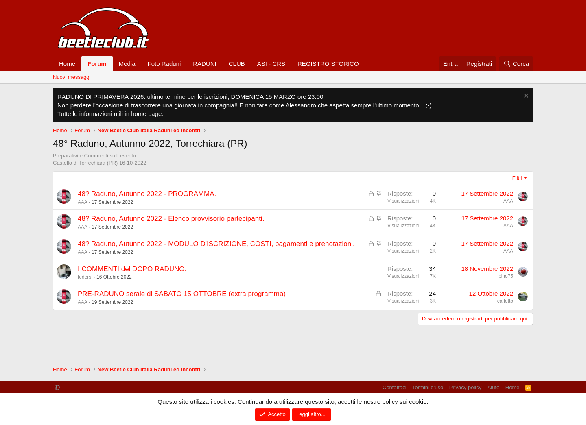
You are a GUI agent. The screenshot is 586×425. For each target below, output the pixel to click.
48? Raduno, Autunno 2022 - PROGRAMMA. (147, 194)
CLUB (237, 63)
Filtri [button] (517, 178)
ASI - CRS (271, 63)
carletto (505, 301)
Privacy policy (465, 387)
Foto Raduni (164, 63)
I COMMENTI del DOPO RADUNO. (132, 269)
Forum (97, 63)
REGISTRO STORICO (328, 63)
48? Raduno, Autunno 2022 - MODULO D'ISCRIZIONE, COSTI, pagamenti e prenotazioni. (216, 244)
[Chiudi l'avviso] (525, 96)
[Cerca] (516, 63)
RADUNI (204, 63)
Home (67, 63)
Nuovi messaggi (72, 77)
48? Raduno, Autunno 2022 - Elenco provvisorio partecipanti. (171, 218)
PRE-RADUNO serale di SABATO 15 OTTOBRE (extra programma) (182, 294)
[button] (57, 387)
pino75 (506, 276)
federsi (85, 277)
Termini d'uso (427, 387)
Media (127, 63)
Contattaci (395, 387)
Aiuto (494, 387)
